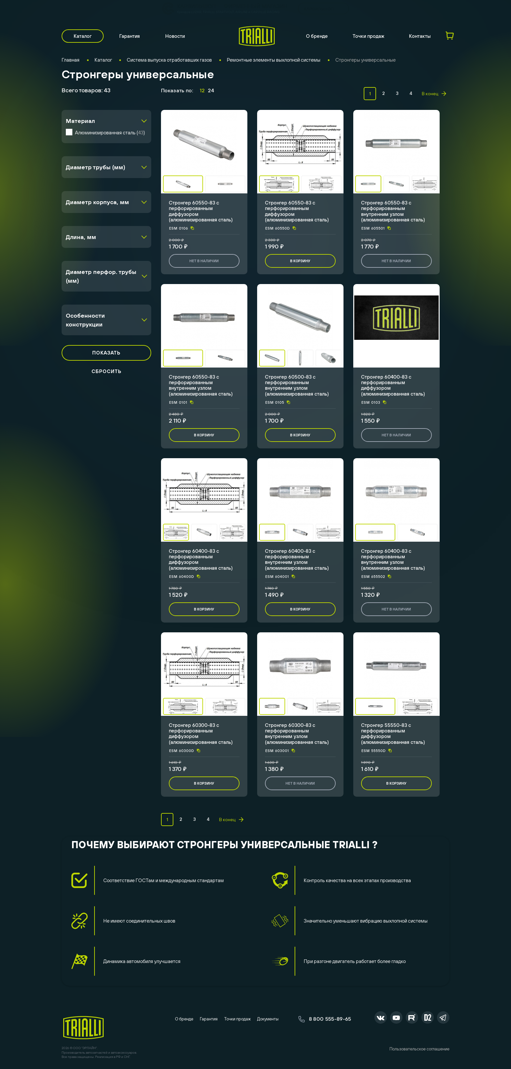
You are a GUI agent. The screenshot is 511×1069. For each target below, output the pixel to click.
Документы (268, 1018)
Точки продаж (368, 36)
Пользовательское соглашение (419, 1048)
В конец (434, 93)
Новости (175, 36)
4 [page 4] (411, 93)
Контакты (420, 36)
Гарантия (129, 36)
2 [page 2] (383, 93)
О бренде (317, 36)
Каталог (83, 36)
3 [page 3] (397, 93)
